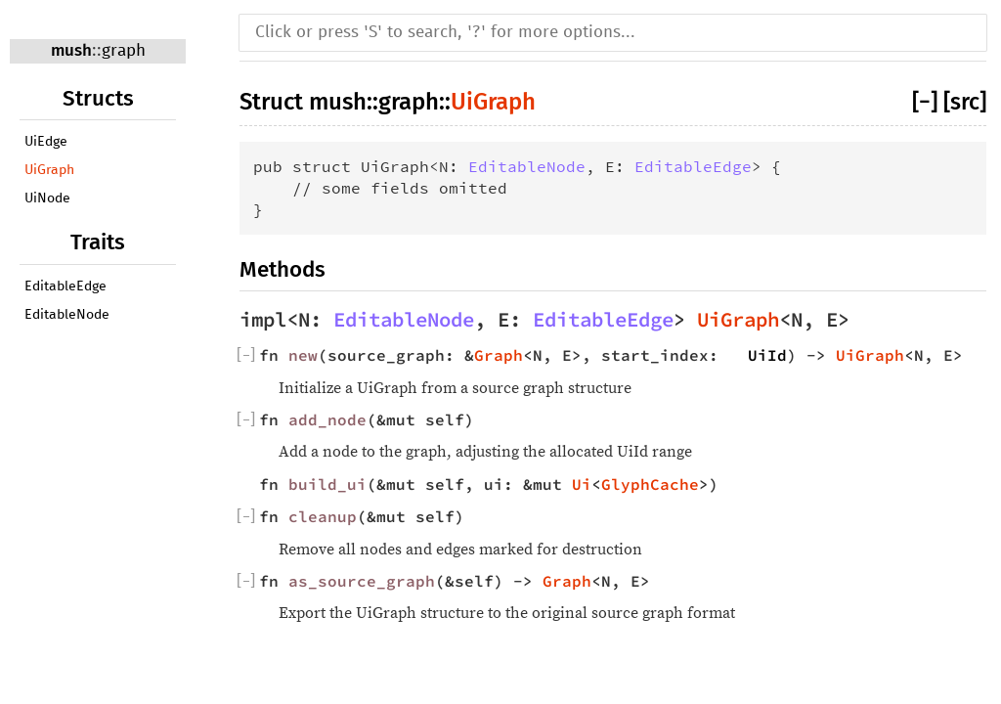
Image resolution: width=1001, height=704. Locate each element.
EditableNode (66, 315)
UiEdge (45, 142)
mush (71, 50)
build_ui (327, 484)
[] (246, 355)
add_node (327, 419)
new (303, 355)
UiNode (47, 198)
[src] (964, 101)
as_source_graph (361, 581)
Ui (581, 484)
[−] (924, 101)
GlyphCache (650, 484)
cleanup (322, 516)
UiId (767, 355)
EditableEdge (65, 286)
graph (124, 51)
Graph (498, 355)
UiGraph (49, 170)
